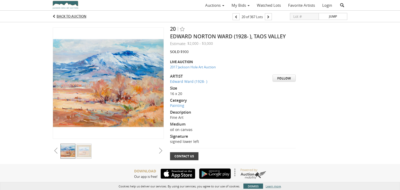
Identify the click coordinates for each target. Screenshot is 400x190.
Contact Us (184, 156)
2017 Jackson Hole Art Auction (193, 67)
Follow (284, 78)
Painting (177, 105)
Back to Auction (71, 16)
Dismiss (253, 186)
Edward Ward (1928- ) (188, 81)
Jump (333, 16)
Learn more (273, 186)
